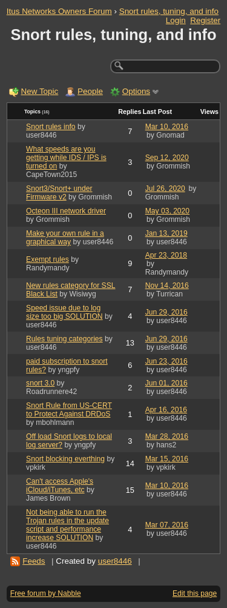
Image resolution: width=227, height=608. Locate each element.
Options (136, 91)
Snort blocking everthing (65, 459)
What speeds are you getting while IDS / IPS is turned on (66, 157)
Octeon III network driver (66, 211)
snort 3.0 (40, 383)
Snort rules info (50, 126)
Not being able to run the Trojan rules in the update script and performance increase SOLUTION (67, 525)
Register (205, 20)
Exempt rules (47, 259)
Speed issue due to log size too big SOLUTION (64, 312)
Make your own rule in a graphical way (65, 237)
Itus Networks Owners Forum (59, 11)
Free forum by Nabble (45, 593)
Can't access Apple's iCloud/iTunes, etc (59, 485)
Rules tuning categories (64, 339)
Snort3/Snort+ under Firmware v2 (59, 192)
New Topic (40, 91)
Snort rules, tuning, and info (169, 11)
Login (176, 20)
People (90, 91)
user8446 (115, 561)
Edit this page (195, 593)
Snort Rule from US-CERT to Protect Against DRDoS (69, 409)
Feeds (33, 561)
